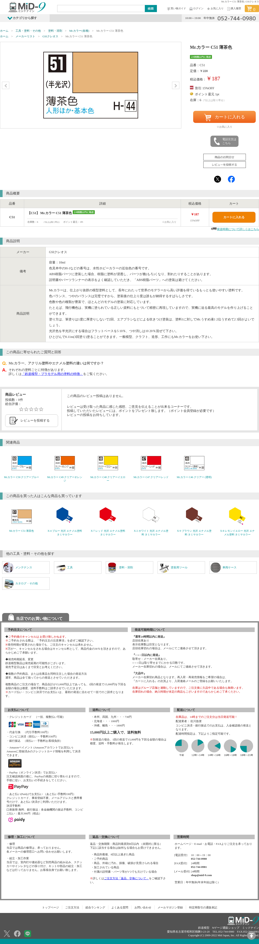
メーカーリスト (25, 36)
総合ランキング (95, 907)
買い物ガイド (176, 8)
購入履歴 (233, 8)
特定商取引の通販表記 (203, 907)
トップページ (50, 907)
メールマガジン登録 (170, 907)
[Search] (101, 8)
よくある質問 (119, 907)
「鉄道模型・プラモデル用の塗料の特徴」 (52, 374)
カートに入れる (224, 117)
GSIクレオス (50, 36)
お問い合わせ (142, 907)
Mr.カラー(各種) (79, 30)
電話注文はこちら (224, 141)
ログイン (196, 8)
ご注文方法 (72, 907)
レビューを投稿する (35, 420)
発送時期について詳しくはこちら (238, 229)
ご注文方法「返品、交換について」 (126, 878)
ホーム (4, 30)
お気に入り (215, 8)
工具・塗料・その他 (28, 30)
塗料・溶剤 (55, 30)
